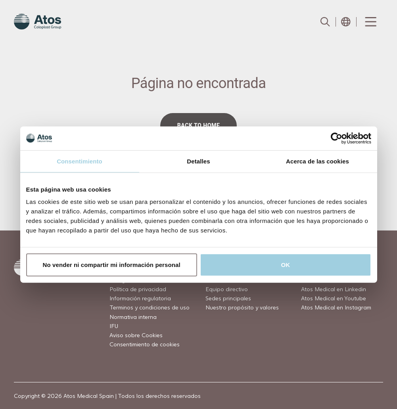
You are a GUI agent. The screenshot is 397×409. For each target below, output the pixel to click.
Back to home (198, 125)
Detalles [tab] (198, 160)
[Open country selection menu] (346, 22)
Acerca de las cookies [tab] (317, 160)
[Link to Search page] (325, 22)
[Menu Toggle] (370, 22)
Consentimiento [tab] (79, 160)
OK (285, 264)
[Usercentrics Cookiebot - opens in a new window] (336, 138)
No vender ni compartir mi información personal (111, 264)
